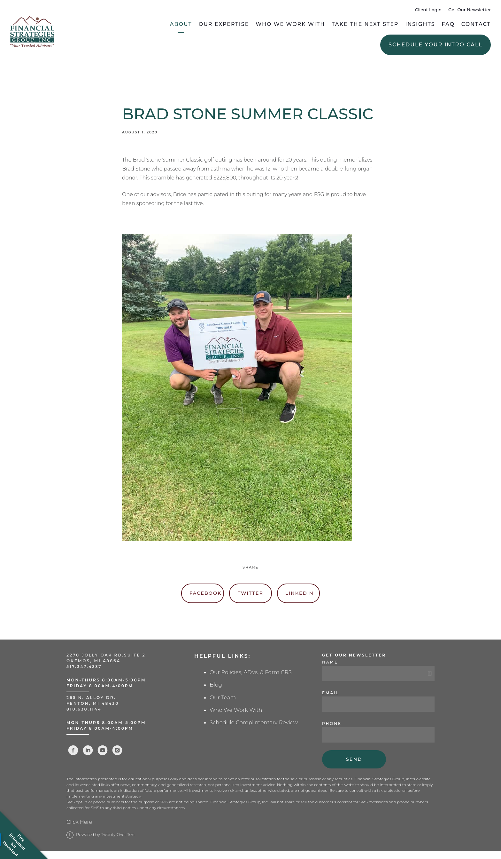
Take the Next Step (365, 24)
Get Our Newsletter (469, 9)
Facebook (205, 593)
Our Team (223, 697)
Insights (420, 24)
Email (330, 692)
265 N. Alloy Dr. (92, 697)
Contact (476, 24)
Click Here (79, 822)
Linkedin (299, 593)
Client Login (428, 9)
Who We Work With (290, 24)
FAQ (448, 24)
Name (330, 662)
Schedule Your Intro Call (435, 45)
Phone (332, 723)
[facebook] (73, 750)
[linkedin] (88, 750)
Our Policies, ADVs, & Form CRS (251, 672)
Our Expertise (224, 24)
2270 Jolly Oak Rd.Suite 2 (106, 655)
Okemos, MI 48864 (93, 660)
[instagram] (117, 750)
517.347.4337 (84, 666)
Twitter (250, 593)
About (181, 24)
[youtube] (102, 750)
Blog (216, 684)
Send (354, 759)
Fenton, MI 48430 (92, 703)
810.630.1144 (84, 709)
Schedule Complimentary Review (254, 722)
